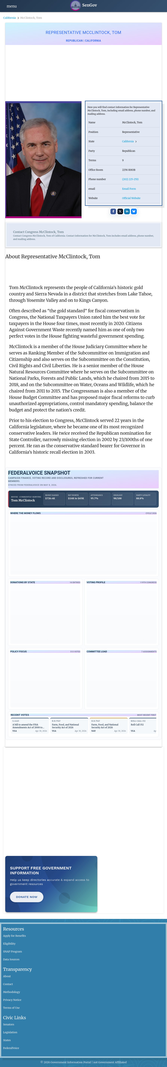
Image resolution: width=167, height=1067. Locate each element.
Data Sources (11, 959)
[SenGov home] (83, 5)
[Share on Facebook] (113, 211)
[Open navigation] (12, 6)
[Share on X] (120, 211)
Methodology (11, 992)
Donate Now (26, 897)
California (9, 17)
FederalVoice (11, 1048)
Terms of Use (11, 1007)
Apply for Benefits (14, 935)
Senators (8, 1024)
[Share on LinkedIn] (127, 211)
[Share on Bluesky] (134, 211)
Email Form (129, 188)
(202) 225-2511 (130, 179)
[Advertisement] (83, 73)
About (7, 976)
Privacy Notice (12, 1000)
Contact (8, 984)
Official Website (131, 198)
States (7, 1040)
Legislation (10, 1032)
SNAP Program (12, 951)
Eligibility (9, 943)
